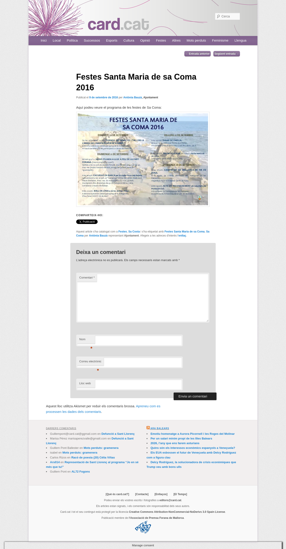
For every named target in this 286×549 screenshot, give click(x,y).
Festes (161, 40)
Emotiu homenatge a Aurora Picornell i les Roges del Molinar (193, 433)
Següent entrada (226, 53)
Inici (44, 40)
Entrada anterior (197, 53)
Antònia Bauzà (132, 97)
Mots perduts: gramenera (101, 448)
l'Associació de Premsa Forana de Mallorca (156, 517)
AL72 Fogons (81, 471)
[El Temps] (180, 494)
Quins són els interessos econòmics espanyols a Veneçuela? (193, 448)
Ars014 (55, 462)
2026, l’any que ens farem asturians (175, 443)
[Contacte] (141, 494)
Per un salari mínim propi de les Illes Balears (181, 438)
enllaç (182, 235)
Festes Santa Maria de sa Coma (184, 231)
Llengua (240, 40)
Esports (111, 40)
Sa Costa (134, 231)
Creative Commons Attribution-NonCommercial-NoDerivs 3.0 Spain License (177, 511)
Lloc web (85, 383)
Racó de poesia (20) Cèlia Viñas (93, 457)
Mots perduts (196, 40)
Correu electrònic (90, 363)
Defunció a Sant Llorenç (118, 433)
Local (57, 40)
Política (72, 40)
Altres (176, 40)
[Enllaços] (161, 494)
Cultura (128, 40)
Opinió (145, 40)
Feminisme (220, 40)
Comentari (87, 277)
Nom (86, 341)
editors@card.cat (170, 500)
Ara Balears (159, 428)
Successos (92, 40)
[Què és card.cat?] (117, 494)
